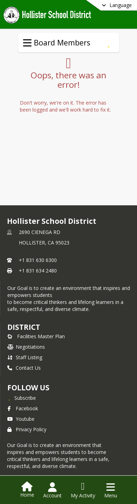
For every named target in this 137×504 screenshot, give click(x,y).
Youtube (21, 419)
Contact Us (24, 367)
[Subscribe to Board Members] (108, 42)
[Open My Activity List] (83, 490)
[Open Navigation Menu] (110, 490)
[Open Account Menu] (52, 490)
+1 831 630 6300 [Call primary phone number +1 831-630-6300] (38, 260)
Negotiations (26, 346)
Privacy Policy (26, 429)
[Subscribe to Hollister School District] (21, 398)
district (23, 327)
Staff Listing (24, 357)
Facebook (22, 408)
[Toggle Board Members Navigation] (27, 43)
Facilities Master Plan (36, 336)
